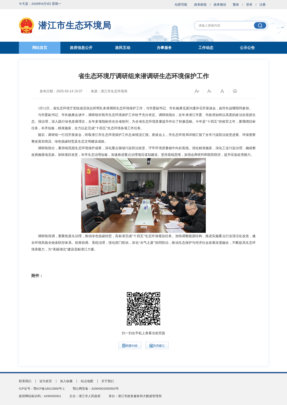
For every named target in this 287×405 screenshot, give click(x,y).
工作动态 (205, 48)
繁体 (236, 4)
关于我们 (107, 381)
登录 (249, 4)
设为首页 (45, 381)
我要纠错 (129, 346)
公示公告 (247, 48)
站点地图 (87, 381)
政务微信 (220, 4)
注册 (262, 4)
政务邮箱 (200, 4)
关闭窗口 (157, 346)
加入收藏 (66, 381)
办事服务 (164, 48)
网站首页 (39, 48)
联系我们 (25, 381)
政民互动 (122, 48)
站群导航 (181, 4)
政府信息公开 (81, 48)
